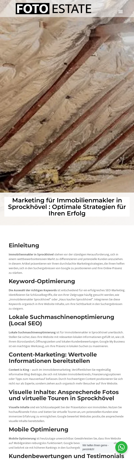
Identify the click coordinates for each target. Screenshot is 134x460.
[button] (120, 11)
